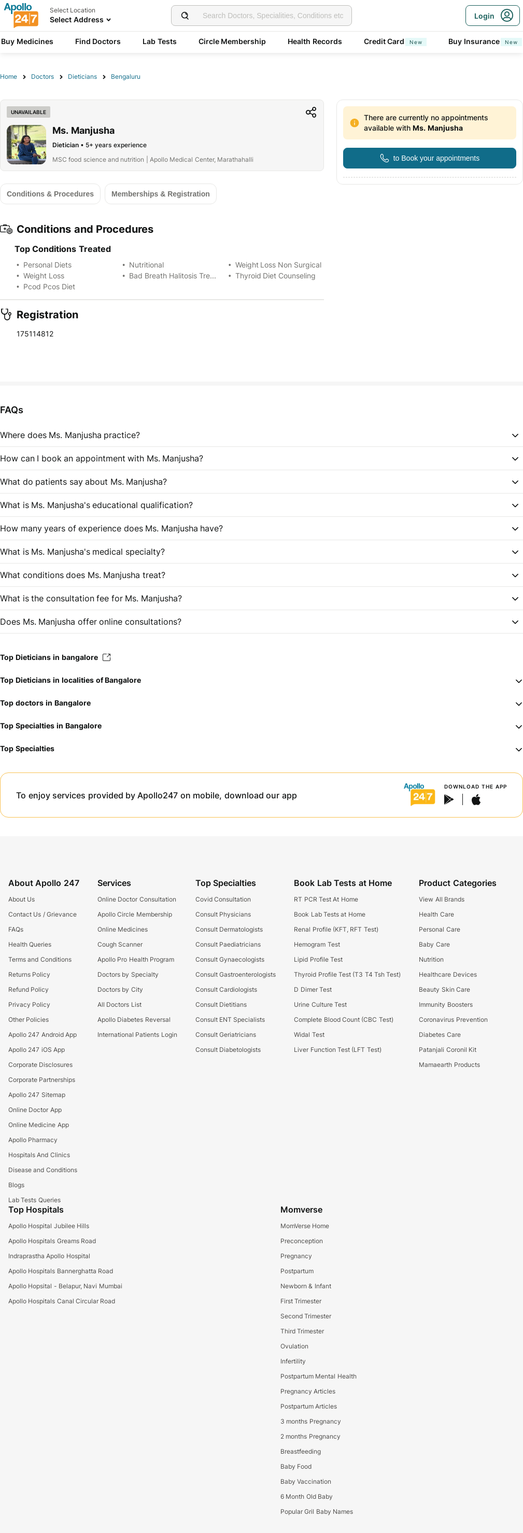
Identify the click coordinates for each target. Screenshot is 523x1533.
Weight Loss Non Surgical (278, 264)
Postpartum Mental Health (318, 1376)
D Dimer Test (313, 989)
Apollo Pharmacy (33, 1140)
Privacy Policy (29, 1004)
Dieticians (82, 76)
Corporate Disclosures (40, 1064)
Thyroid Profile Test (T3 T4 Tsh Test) (347, 974)
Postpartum (297, 1271)
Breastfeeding (300, 1451)
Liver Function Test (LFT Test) (337, 1049)
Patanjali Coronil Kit (447, 1049)
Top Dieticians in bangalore (55, 657)
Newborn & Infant (305, 1286)
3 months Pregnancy (310, 1421)
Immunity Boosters (445, 1004)
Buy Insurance (485, 41)
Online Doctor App (35, 1110)
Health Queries (29, 944)
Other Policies (28, 1019)
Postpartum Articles (308, 1406)
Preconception (301, 1241)
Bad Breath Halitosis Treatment (181, 275)
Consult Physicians (223, 914)
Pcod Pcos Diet (49, 286)
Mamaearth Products (449, 1064)
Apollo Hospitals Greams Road (52, 1241)
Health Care (436, 914)
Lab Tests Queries (34, 1200)
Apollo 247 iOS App (36, 1049)
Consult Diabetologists (228, 1049)
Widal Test (309, 1034)
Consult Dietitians (221, 1004)
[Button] (429, 158)
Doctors (42, 76)
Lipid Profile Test (318, 959)
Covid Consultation (223, 899)
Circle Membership (232, 41)
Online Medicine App (38, 1125)
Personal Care (439, 929)
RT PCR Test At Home (326, 899)
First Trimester (300, 1301)
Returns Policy (29, 974)
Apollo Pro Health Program (135, 959)
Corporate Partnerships (41, 1080)
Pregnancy (296, 1256)
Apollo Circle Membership (134, 914)
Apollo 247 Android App (42, 1034)
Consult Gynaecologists (229, 959)
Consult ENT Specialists (230, 1019)
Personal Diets (47, 264)
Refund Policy (28, 989)
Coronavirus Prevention (453, 1019)
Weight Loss (43, 275)
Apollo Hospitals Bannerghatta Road (60, 1271)
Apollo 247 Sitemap (36, 1095)
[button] (261, 435)
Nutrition (431, 959)
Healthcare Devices (447, 974)
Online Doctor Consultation (136, 899)
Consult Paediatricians (228, 944)
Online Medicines (122, 929)
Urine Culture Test (320, 1004)
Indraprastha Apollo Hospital (49, 1256)
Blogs (16, 1185)
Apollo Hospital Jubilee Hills (48, 1226)
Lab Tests (160, 41)
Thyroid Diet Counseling (275, 275)
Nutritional (146, 264)
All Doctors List (119, 1004)
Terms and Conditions (40, 959)
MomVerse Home (304, 1226)
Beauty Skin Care (444, 989)
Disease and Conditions (42, 1170)
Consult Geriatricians (225, 1034)
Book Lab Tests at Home (329, 914)
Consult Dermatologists (229, 929)
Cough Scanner (120, 944)
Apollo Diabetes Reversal (134, 1019)
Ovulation (294, 1346)
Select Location (72, 10)
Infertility (293, 1361)
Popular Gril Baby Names (316, 1511)
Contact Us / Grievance (42, 914)
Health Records (315, 41)
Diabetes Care (439, 1034)
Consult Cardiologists (226, 989)
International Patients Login (137, 1034)
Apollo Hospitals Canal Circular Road (61, 1301)
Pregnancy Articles (307, 1391)
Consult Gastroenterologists (235, 974)
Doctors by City (120, 989)
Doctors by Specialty (128, 974)
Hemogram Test (317, 944)
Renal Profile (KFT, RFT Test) (336, 929)
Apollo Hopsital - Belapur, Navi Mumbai (65, 1286)
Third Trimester (302, 1331)
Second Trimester (305, 1316)
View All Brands (441, 899)
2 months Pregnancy (310, 1436)
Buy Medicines (27, 41)
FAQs (15, 929)
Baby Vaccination (305, 1481)
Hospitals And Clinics (39, 1155)
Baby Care (434, 944)
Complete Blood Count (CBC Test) (343, 1019)
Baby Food (296, 1466)
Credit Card (395, 41)
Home (8, 76)
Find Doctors (98, 41)
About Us (21, 899)
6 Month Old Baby (306, 1496)
